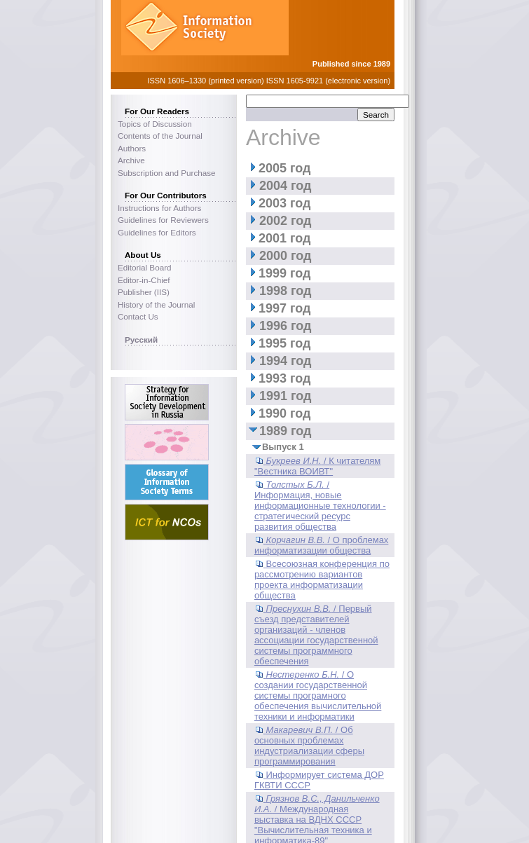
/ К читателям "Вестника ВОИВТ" (317, 466)
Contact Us (138, 316)
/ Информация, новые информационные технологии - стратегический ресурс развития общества (320, 505)
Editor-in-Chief (144, 280)
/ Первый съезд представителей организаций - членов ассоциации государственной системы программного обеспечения (316, 634)
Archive (131, 160)
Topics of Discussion (155, 123)
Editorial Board (145, 267)
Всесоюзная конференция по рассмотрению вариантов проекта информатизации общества (322, 579)
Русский (141, 339)
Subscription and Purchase (167, 172)
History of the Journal (156, 304)
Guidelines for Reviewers (163, 219)
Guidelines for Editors (157, 232)
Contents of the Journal (160, 135)
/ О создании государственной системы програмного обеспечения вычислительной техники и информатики (317, 695)
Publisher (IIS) (144, 291)
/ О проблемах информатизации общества (321, 545)
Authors (132, 148)
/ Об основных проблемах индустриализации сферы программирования (309, 746)
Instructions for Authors (160, 207)
